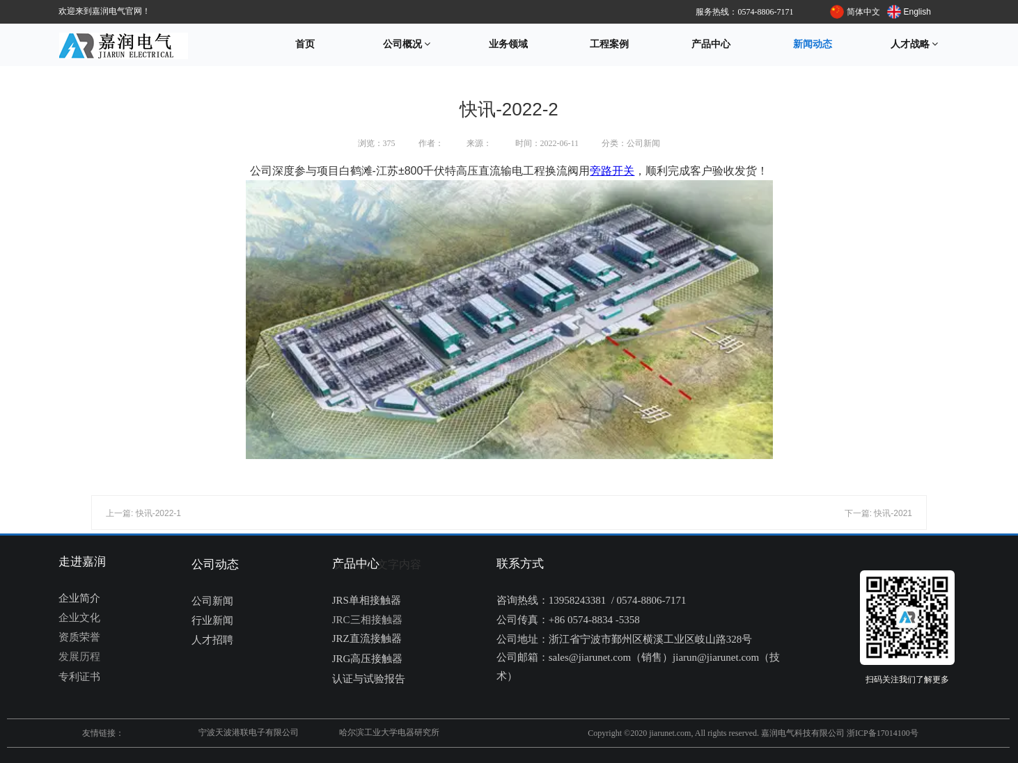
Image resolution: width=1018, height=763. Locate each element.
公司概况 (407, 44)
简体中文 (863, 12)
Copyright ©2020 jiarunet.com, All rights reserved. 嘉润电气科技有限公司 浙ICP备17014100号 (753, 733)
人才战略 (915, 44)
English (917, 12)
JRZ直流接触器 (367, 638)
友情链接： (103, 733)
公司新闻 (212, 601)
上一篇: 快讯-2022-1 (143, 513)
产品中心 (710, 44)
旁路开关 (612, 171)
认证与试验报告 (368, 678)
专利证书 (79, 676)
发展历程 (79, 656)
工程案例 (609, 44)
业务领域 (508, 44)
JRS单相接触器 (366, 600)
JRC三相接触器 (367, 619)
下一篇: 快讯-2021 (878, 513)
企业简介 (79, 598)
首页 (305, 44)
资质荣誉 (79, 637)
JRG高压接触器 (367, 658)
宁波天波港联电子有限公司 (248, 732)
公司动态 (215, 564)
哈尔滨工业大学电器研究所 (389, 732)
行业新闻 (212, 620)
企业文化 (79, 617)
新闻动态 (812, 44)
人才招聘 (212, 639)
